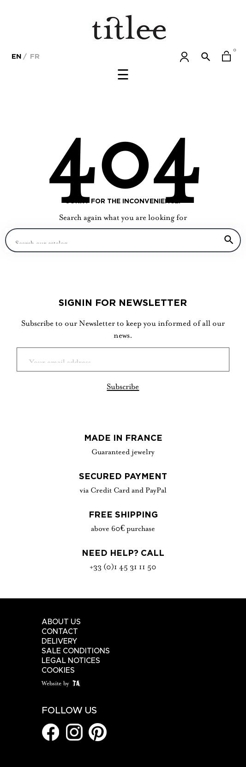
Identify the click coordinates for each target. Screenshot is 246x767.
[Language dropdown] (17, 55)
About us (61, 622)
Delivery (60, 641)
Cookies (58, 670)
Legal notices (71, 660)
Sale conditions (76, 651)
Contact (60, 631)
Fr (34, 56)
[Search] (123, 240)
